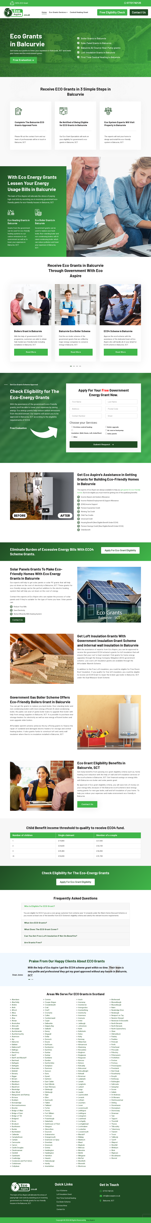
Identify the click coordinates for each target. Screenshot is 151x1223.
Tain (113, 1116)
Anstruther (16, 1023)
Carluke (15, 1140)
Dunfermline (49, 1063)
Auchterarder (17, 1031)
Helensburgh (50, 1161)
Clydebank (16, 1156)
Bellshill (14, 1071)
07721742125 (132, 3)
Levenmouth (83, 1108)
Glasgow (48, 1126)
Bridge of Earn (17, 1113)
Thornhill (114, 1121)
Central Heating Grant (79, 12)
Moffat (81, 1158)
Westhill (114, 1145)
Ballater (15, 1044)
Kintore (81, 1063)
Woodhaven (116, 1156)
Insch (80, 999)
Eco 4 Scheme (62, 1190)
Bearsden (15, 1068)
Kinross (81, 1060)
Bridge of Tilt (17, 1116)
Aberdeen (15, 999)
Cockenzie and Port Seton (22, 1161)
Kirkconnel (82, 1068)
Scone (113, 1089)
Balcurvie (15, 1042)
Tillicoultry (115, 1126)
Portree (114, 1060)
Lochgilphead (83, 1124)
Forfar (47, 1108)
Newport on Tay (117, 1015)
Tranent (114, 1132)
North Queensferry (118, 1029)
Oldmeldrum (116, 1034)
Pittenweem (116, 1055)
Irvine (80, 1021)
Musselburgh (116, 1002)
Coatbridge (16, 1158)
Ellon (47, 1097)
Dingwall (48, 1034)
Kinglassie (82, 1055)
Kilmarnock (82, 1044)
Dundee (48, 1060)
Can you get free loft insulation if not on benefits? (50, 936)
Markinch (81, 1140)
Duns (47, 1074)
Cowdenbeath (50, 1005)
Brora (14, 1121)
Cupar (47, 1021)
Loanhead (82, 1119)
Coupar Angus (50, 1002)
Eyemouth (49, 1100)
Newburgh (115, 1013)
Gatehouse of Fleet (52, 1124)
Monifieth (81, 1161)
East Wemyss (50, 1087)
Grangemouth (50, 1137)
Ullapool (114, 1142)
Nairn (113, 1007)
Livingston (82, 1116)
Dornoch (48, 1039)
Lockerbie (82, 1129)
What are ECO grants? (35, 922)
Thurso (114, 1124)
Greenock (48, 1145)
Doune (47, 1042)
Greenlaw (48, 1142)
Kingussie (82, 1058)
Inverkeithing (83, 1010)
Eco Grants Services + (58, 12)
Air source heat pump (115, 430)
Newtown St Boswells (119, 1021)
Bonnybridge (16, 1103)
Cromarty (48, 1013)
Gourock (48, 1132)
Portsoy (114, 1063)
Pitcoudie (115, 1050)
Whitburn (114, 1148)
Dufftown (48, 1044)
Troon (113, 1134)
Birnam (14, 1079)
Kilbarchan (82, 1042)
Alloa (14, 1013)
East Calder (49, 1082)
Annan (14, 1021)
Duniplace (48, 1066)
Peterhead (115, 1047)
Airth (13, 1007)
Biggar (14, 1076)
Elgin (46, 1095)
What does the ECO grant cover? (41, 929)
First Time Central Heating (66, 1198)
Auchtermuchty (18, 1034)
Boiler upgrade (113, 427)
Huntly (47, 1163)
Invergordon (83, 1007)
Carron (14, 1145)
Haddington (49, 1150)
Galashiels (49, 1121)
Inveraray (81, 1002)
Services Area (62, 1206)
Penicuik (114, 1042)
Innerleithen (49, 1166)
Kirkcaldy (81, 1066)
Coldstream (16, 1163)
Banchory (15, 1052)
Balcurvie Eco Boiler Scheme (74, 331)
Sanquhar (115, 1087)
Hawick (47, 1158)
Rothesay (115, 1079)
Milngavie (81, 1156)
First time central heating (82, 427)
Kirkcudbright (83, 1071)
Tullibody (114, 1137)
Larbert (81, 1087)
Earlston (48, 1079)
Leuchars (81, 1103)
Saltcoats (115, 1084)
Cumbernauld (50, 1018)
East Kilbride (49, 1084)
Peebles (114, 1039)
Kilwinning (82, 1047)
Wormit (114, 1158)
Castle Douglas (17, 1148)
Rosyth (114, 1076)
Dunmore (48, 1068)
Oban (113, 1031)
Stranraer (115, 1113)
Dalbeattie (49, 1023)
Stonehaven (116, 1105)
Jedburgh (81, 1023)
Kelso (80, 1034)
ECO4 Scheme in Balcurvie (118, 331)
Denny (47, 1031)
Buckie (14, 1129)
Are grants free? (33, 942)
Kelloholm (82, 1031)
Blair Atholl (16, 1092)
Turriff (113, 1140)
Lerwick (81, 1097)
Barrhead (15, 1060)
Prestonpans (116, 1066)
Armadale (15, 1029)
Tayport (114, 1119)
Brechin (15, 1108)
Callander (15, 1134)
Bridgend (15, 1119)
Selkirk (113, 1092)
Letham (81, 1100)
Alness (14, 1015)
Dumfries (48, 1050)
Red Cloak (115, 1071)
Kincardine (82, 1050)
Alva (13, 1018)
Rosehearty (115, 1074)
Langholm (82, 1084)
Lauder (81, 1092)
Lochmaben (82, 1126)
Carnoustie (16, 1142)
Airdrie (14, 1005)
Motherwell (115, 999)
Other (75, 437)
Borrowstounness (19, 1105)
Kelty (80, 1037)
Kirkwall (81, 1074)
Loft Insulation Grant (64, 1194)
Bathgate (15, 1063)
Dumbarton (49, 1047)
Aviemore (15, 1037)
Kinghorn (81, 1052)
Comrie (48, 999)
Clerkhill (15, 1153)
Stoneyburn (115, 1108)
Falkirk (47, 1103)
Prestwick (115, 1068)
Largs (80, 1089)
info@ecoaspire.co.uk (111, 1196)
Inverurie (81, 1018)
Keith (80, 1029)
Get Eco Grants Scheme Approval (24, 384)
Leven (80, 1105)
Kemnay (81, 1039)
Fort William (49, 1113)
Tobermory (115, 1129)
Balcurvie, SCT (108, 1201)
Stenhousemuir (117, 1100)
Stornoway (115, 1111)
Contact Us (139, 12)
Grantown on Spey (52, 1140)
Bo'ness (15, 1097)
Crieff (47, 1010)
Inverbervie (82, 1005)
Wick (113, 1150)
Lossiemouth (83, 1132)
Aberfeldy (15, 1002)
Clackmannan (17, 1150)
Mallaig (81, 1137)
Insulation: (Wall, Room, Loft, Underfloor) (86, 433)
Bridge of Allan (17, 1111)
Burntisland (16, 1132)
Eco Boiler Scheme (64, 1202)
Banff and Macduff (19, 1058)
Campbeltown (17, 1137)
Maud (80, 1142)
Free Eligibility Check (112, 12)
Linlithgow (82, 1111)
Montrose (82, 1166)
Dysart (47, 1076)
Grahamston (50, 1134)
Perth (113, 1044)
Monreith (81, 1163)
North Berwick (116, 1023)
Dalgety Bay (49, 1026)
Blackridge (16, 1089)
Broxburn (15, 1124)
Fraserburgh (49, 1119)
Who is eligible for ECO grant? (39, 906)
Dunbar (47, 1052)
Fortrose (48, 1116)
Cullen (47, 1015)
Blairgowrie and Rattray (21, 1095)
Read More (31, 352)
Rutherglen (115, 1082)
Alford (14, 1010)
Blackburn (15, 1082)
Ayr (13, 1039)
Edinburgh (48, 1089)
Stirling (114, 1103)
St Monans (115, 1097)
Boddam (15, 1100)
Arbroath (15, 1026)
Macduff (81, 1134)
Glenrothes (49, 1129)
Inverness (82, 1015)
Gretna (47, 1148)
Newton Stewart (117, 1018)
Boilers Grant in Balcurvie (28, 331)
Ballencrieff (16, 1047)
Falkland (48, 1105)
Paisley (114, 1037)
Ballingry (15, 1050)
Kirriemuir (82, 1076)
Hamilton (48, 1156)
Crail (46, 1007)
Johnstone (82, 1026)
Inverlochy (82, 1013)
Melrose (81, 1148)
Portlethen (115, 1058)
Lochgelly (82, 1121)
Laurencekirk (83, 1095)
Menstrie (81, 1150)
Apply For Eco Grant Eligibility (120, 550)
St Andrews (115, 1095)
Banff (14, 1055)
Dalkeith (48, 1029)
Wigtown (114, 1153)
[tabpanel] (30, 323)
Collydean (15, 1166)
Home (44, 12)
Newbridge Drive (117, 1010)
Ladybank (82, 1079)
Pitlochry (114, 1052)
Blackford (15, 1087)
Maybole (81, 1145)
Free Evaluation (23, 60)
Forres (47, 1111)
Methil (80, 1153)
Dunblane (48, 1058)
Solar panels (112, 433)
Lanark (80, 1082)
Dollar (47, 1037)
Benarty (15, 1074)
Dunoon (48, 1071)
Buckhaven (16, 1126)
